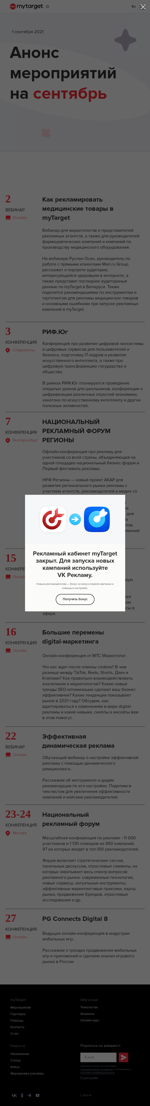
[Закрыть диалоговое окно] (143, 7)
